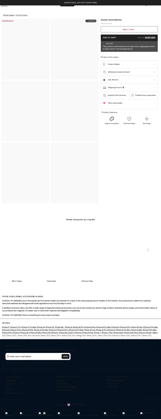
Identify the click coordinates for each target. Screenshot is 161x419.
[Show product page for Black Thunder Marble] (121, 55)
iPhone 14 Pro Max (41, 330)
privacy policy (57, 363)
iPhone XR (46, 333)
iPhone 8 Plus (87, 333)
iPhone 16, (69, 327)
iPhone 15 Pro (124, 327)
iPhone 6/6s (118, 333)
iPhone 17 (6, 327)
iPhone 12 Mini (136, 330)
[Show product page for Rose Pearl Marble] (154, 55)
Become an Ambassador (66, 387)
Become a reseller (63, 390)
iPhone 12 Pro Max (123, 330)
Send (65, 356)
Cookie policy (112, 387)
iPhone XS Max (35, 333)
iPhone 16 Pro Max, (103, 327)
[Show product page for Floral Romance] (138, 55)
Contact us (10, 383)
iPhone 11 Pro (7, 333)
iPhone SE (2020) (66, 333)
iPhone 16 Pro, (78, 327)
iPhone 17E (50, 327)
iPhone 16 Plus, (90, 327)
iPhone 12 (111, 330)
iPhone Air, (41, 327)
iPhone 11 (16, 333)
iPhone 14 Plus (27, 330)
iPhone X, (55, 333)
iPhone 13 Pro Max (76, 330)
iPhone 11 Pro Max (150, 330)
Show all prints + (151, 47)
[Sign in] (138, 9)
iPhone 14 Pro (15, 330)
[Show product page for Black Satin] (113, 55)
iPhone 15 (115, 327)
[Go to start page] (6, 9)
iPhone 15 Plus (136, 327)
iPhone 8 (77, 333)
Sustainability (61, 383)
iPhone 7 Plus (107, 333)
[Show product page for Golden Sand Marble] (104, 55)
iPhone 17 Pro (15, 327)
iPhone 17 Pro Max (29, 327)
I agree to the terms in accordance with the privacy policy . (36, 363)
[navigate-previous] (148, 250)
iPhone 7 (97, 333)
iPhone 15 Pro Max (150, 327)
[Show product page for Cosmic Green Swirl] (129, 55)
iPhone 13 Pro (63, 330)
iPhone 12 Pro (101, 330)
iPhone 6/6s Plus (131, 333)
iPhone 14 (6, 330)
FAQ (7, 387)
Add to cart (129, 38)
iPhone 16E (59, 327)
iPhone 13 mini (89, 330)
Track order (10, 380)
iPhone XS (24, 333)
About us (60, 380)
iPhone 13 (53, 330)
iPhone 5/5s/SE (145, 333)
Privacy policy (112, 383)
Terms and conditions (116, 380)
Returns (8, 390)
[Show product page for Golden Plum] (146, 55)
